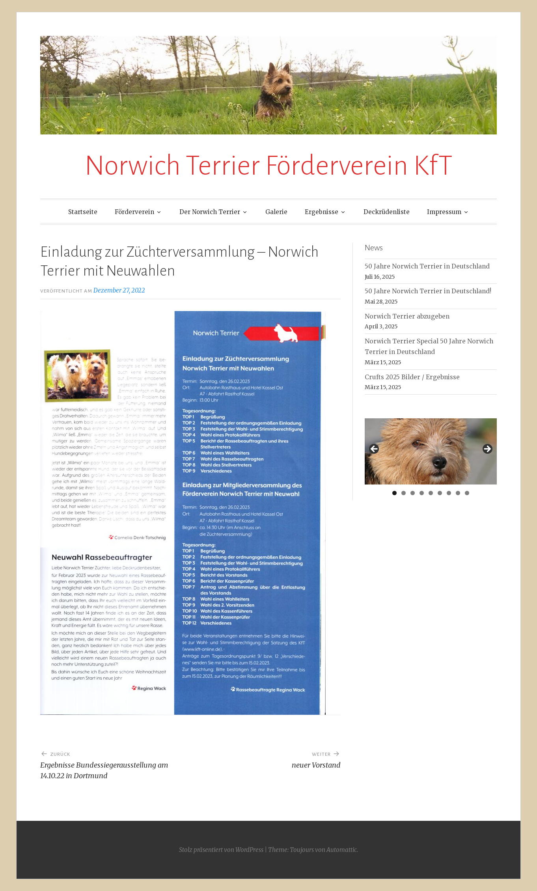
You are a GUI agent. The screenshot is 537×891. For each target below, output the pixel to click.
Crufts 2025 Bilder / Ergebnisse (412, 377)
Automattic (341, 850)
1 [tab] (394, 493)
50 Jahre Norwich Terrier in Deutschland (427, 266)
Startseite (82, 212)
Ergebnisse (321, 212)
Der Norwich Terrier (209, 212)
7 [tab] (449, 493)
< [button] (374, 449)
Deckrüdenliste (387, 212)
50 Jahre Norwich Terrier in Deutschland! (428, 291)
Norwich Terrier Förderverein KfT (268, 166)
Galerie (276, 212)
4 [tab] (422, 493)
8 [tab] (458, 493)
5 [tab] (431, 493)
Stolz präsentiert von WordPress (221, 850)
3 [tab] (412, 493)
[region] (431, 451)
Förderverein (134, 212)
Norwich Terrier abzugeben (407, 316)
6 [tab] (440, 493)
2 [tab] (403, 493)
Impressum (444, 212)
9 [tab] (467, 493)
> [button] (487, 449)
